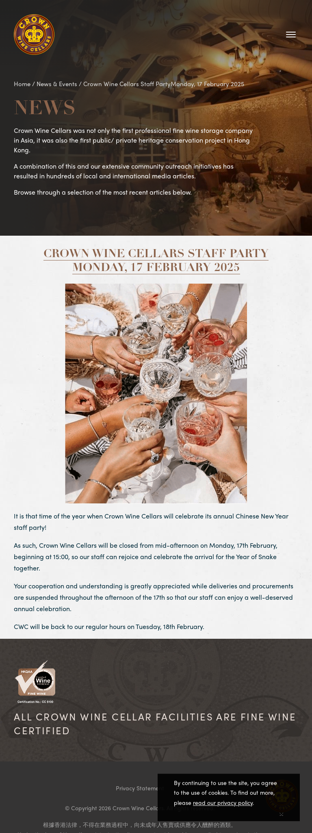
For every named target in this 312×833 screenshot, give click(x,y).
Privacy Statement (140, 788)
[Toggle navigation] (291, 34)
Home (22, 83)
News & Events (57, 83)
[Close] (281, 813)
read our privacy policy (223, 804)
